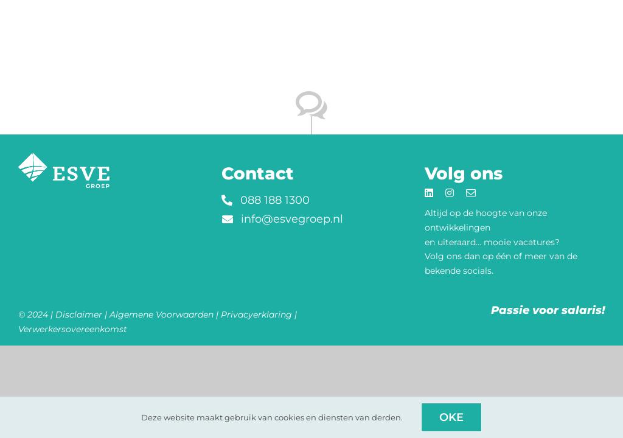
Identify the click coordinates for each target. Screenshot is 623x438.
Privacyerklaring (256, 314)
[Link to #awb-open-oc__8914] (588, 11)
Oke (451, 417)
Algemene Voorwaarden (162, 314)
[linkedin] (429, 193)
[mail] (471, 193)
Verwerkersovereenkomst (72, 329)
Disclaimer (78, 314)
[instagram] (449, 193)
